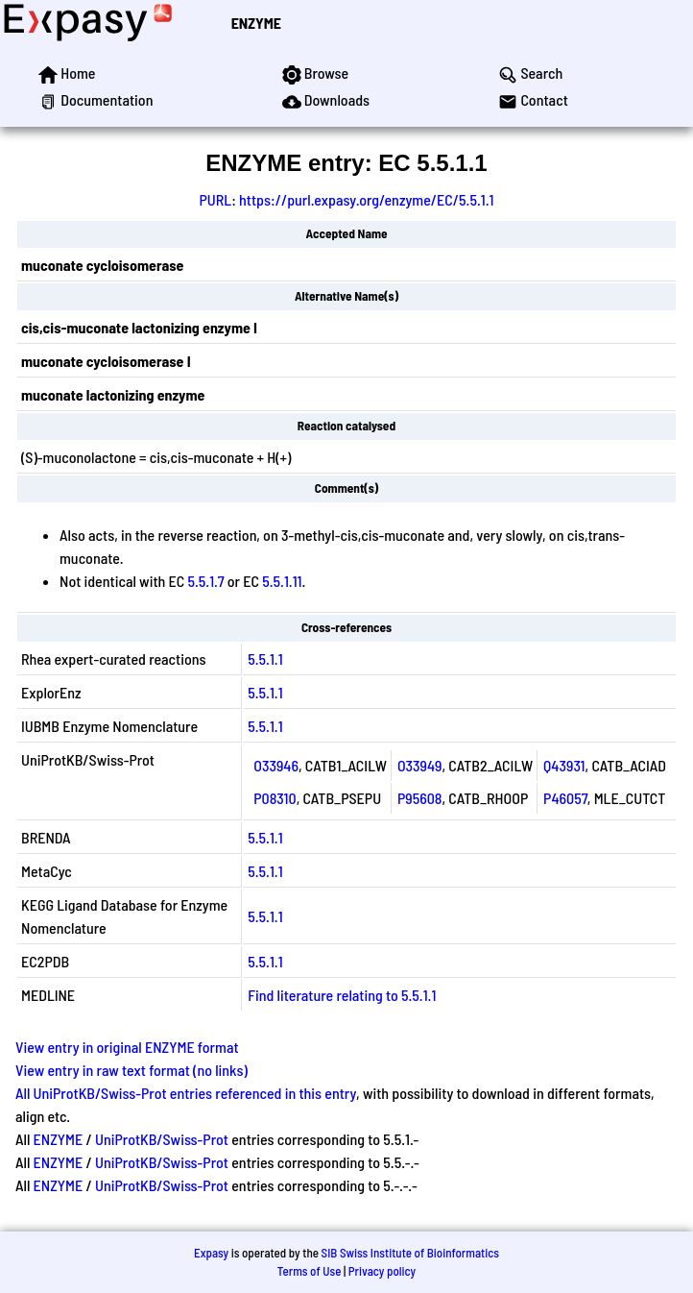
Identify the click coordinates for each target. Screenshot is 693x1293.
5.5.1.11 (281, 581)
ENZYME (256, 22)
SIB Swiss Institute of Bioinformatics (410, 1252)
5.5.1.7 (205, 581)
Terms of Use (309, 1271)
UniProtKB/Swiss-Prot (161, 1139)
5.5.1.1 (265, 658)
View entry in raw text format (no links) (131, 1070)
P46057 (565, 798)
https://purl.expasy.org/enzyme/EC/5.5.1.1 (366, 199)
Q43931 (564, 765)
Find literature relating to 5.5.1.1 (342, 995)
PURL (216, 199)
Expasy (211, 1252)
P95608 (419, 798)
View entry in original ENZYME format (127, 1046)
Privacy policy (382, 1271)
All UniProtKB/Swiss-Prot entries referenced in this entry (185, 1093)
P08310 (274, 798)
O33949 (419, 765)
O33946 (276, 765)
